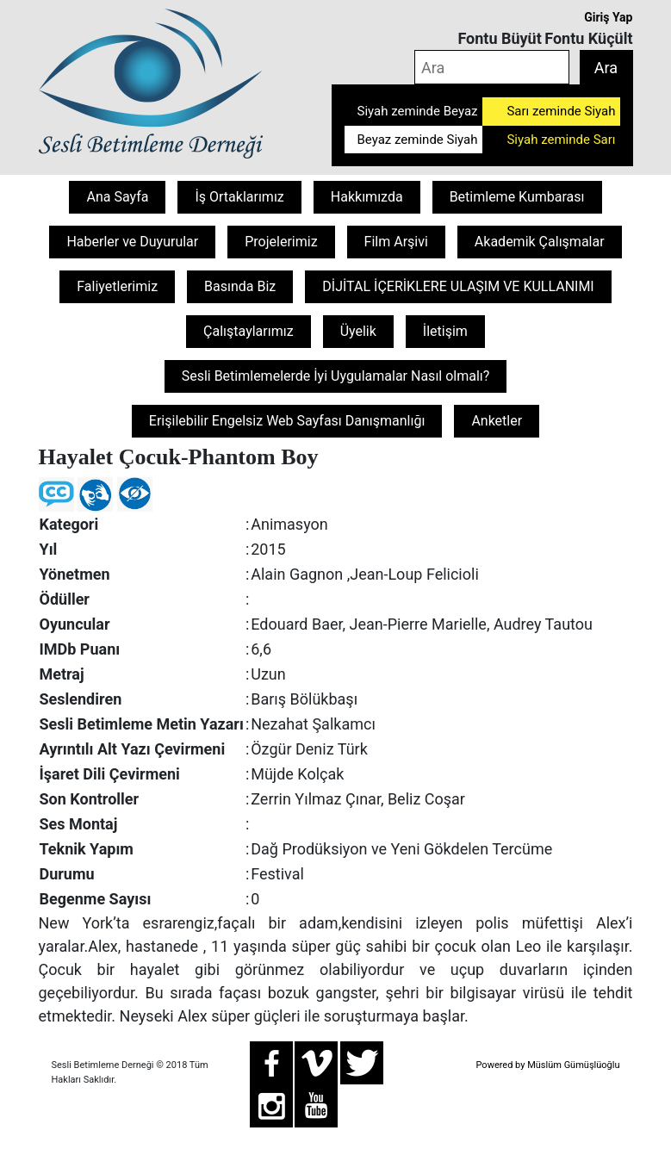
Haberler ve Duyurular (132, 241)
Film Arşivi (396, 241)
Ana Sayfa (117, 197)
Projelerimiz (281, 241)
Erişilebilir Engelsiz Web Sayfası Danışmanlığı (287, 421)
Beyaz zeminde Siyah (417, 139)
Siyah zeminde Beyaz (417, 111)
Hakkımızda (367, 197)
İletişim (445, 331)
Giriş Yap (608, 17)
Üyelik (358, 331)
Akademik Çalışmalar (540, 241)
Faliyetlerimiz (117, 286)
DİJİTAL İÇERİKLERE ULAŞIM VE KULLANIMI (457, 286)
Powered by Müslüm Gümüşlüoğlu (547, 1065)
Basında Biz (240, 286)
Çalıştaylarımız (248, 331)
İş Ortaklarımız (239, 197)
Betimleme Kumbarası (517, 197)
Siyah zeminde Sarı (560, 139)
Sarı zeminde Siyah (560, 111)
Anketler (496, 421)
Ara (606, 68)
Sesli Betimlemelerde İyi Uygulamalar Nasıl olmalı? (336, 376)
